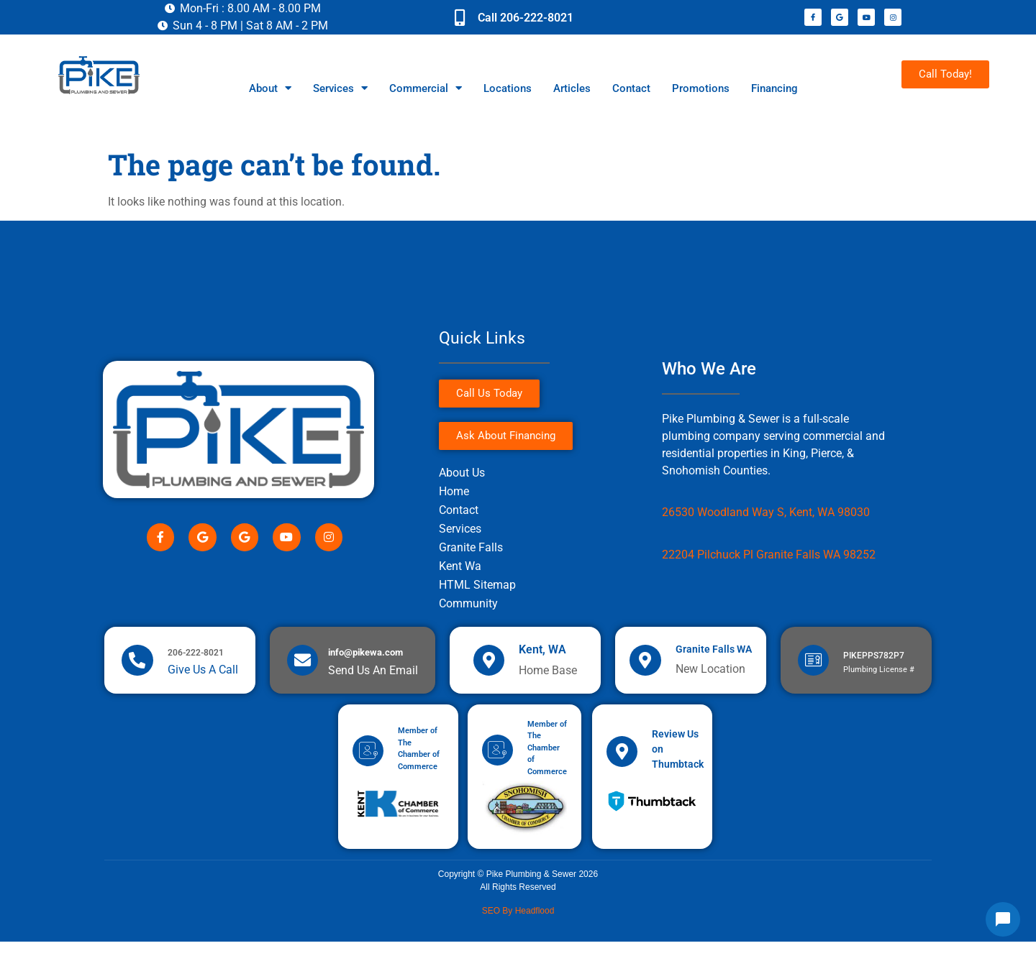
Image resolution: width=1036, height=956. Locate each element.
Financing (774, 88)
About (270, 88)
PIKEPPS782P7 (875, 662)
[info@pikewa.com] (302, 666)
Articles (572, 88)
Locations (507, 88)
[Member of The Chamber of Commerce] (369, 764)
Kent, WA (544, 656)
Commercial (425, 88)
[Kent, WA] (489, 666)
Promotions (701, 88)
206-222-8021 (196, 659)
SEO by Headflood (518, 924)
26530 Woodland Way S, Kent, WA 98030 (766, 512)
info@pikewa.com (367, 658)
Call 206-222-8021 (525, 17)
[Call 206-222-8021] (459, 17)
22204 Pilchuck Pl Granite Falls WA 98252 (769, 554)
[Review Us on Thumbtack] (623, 764)
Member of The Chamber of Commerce (549, 760)
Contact (631, 88)
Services (340, 88)
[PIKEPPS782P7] (813, 666)
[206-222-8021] (137, 666)
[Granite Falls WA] (646, 666)
